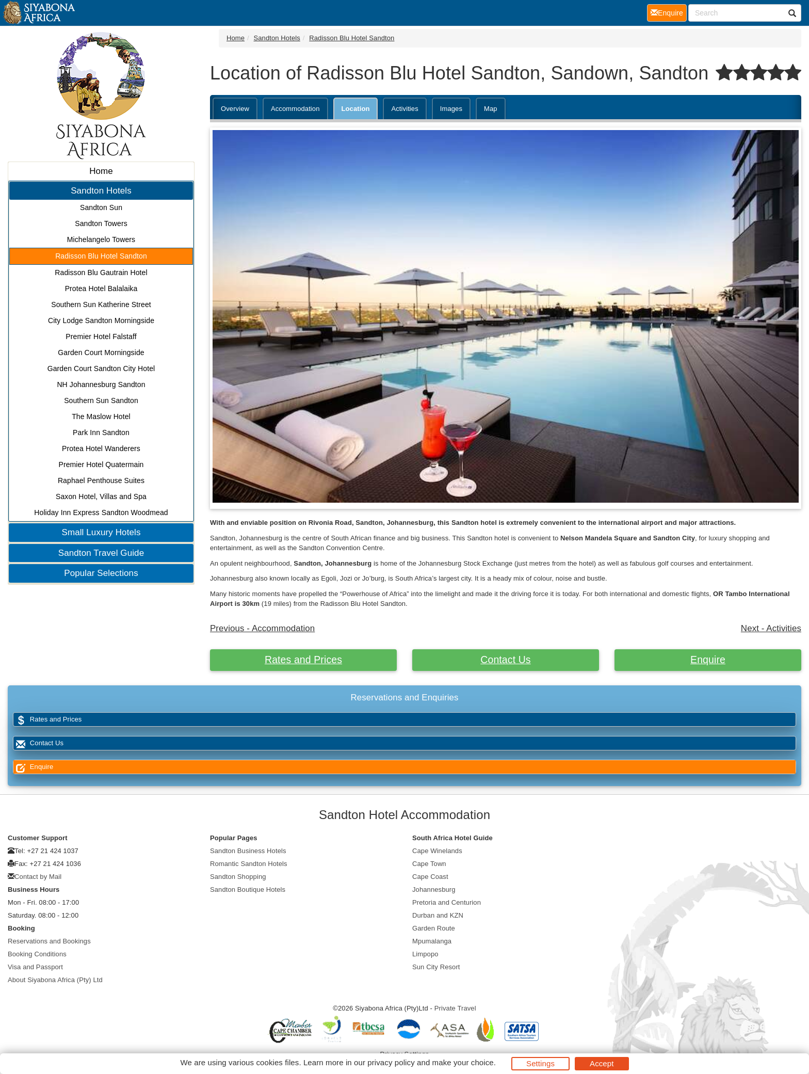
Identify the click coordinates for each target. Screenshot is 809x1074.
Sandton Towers (101, 223)
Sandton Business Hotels (248, 851)
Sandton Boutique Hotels (247, 889)
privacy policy (390, 1062)
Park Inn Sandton (101, 432)
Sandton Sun (101, 207)
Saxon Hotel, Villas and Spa (101, 496)
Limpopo (425, 954)
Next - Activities (771, 628)
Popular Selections (101, 573)
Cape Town (429, 864)
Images (451, 109)
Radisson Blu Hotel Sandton (101, 256)
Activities (404, 109)
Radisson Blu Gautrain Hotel (101, 272)
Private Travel (455, 1008)
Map (490, 109)
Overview (235, 109)
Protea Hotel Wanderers (101, 448)
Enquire (707, 659)
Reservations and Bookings (49, 941)
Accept (601, 1063)
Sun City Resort (436, 967)
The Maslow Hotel (101, 416)
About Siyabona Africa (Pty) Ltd (55, 980)
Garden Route (433, 928)
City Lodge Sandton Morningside (101, 320)
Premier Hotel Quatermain (100, 464)
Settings (540, 1063)
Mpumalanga (431, 941)
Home (101, 171)
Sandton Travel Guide (101, 553)
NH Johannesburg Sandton (101, 384)
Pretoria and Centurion (446, 902)
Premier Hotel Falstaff (101, 336)
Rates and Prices (303, 659)
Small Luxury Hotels (100, 532)
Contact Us (505, 659)
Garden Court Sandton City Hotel (101, 368)
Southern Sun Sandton (101, 400)
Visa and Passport (35, 967)
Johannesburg (434, 889)
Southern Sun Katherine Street (101, 304)
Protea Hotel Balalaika (101, 288)
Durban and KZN (437, 915)
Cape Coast (430, 876)
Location (356, 109)
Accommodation (295, 109)
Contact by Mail (37, 876)
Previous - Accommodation (262, 628)
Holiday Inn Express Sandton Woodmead (101, 512)
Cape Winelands (437, 851)
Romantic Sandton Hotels (248, 864)
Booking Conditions (37, 954)
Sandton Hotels (101, 191)
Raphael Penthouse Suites (101, 480)
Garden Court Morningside (101, 352)
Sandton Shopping (238, 876)
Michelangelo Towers (101, 239)
